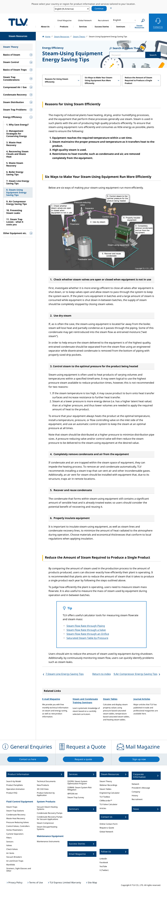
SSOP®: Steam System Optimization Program (77, 782)
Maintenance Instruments (48, 841)
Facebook (104, 862)
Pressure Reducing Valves (17, 822)
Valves (9, 845)
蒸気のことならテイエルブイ (18, 22)
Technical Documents (46, 781)
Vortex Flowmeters (14, 830)
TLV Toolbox (105, 796)
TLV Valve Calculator (108, 804)
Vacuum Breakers (14, 857)
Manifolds (10, 864)
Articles (103, 808)
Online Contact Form (109, 824)
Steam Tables (110, 698)
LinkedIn (103, 858)
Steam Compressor (45, 823)
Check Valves (12, 849)
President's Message (141, 787)
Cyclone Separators (14, 834)
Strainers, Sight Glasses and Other (18, 869)
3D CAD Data (43, 789)
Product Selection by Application (46, 793)
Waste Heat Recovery (15, 818)
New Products (43, 785)
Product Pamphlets (14, 785)
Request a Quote (107, 827)
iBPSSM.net (72, 793)
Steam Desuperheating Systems (47, 827)
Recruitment (137, 799)
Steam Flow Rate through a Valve (86, 630)
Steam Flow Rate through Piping (85, 626)
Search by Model (13, 781)
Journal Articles (141, 698)
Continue (99, 8)
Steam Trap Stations (15, 810)
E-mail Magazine (51, 698)
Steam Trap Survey (75, 797)
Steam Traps (11, 807)
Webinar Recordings (108, 785)
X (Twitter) (104, 870)
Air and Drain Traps (14, 860)
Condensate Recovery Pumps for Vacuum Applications (49, 817)
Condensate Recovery (15, 814)
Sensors (9, 841)
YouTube (103, 866)
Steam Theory (106, 781)
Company (136, 791)
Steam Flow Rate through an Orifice (87, 634)
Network (135, 784)
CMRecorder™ (106, 800)
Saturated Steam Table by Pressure (87, 638)
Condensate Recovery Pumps (49, 813)
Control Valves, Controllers (18, 826)
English (117, 19)
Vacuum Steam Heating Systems (47, 808)
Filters (9, 837)
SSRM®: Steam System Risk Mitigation (79, 788)
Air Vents (10, 853)
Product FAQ (11, 792)
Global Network (106, 831)
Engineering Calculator (110, 792)
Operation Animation (15, 789)
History (135, 795)
